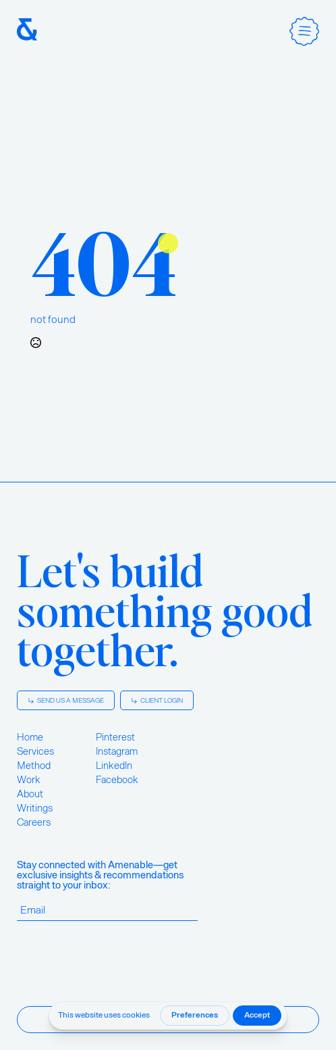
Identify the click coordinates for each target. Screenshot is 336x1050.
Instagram (117, 751)
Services (35, 751)
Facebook (117, 780)
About (30, 794)
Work (28, 780)
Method (34, 765)
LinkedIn (114, 765)
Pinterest (115, 737)
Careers (34, 822)
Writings (35, 808)
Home (30, 737)
